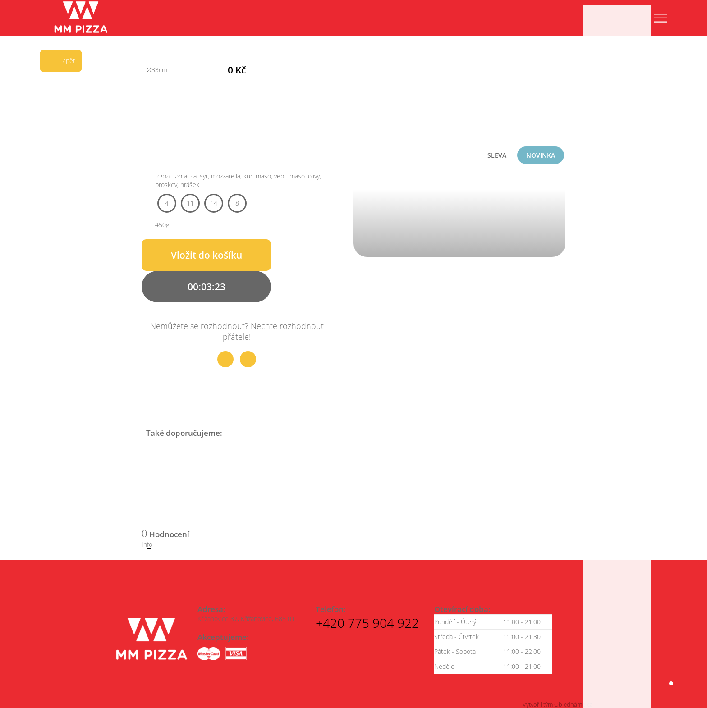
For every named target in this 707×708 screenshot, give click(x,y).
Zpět (57, 61)
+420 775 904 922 (367, 620)
